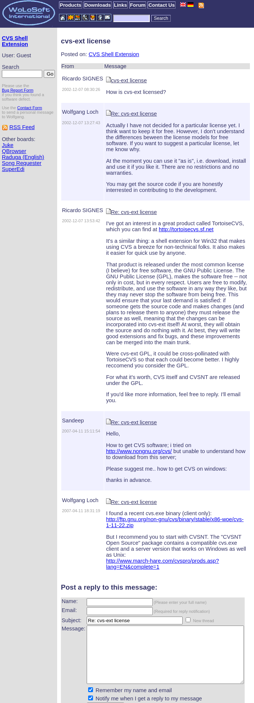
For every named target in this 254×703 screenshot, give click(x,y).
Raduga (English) (13, 172)
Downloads (97, 5)
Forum (137, 5)
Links (120, 5)
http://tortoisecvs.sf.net (157, 217)
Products (70, 5)
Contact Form (29, 115)
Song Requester (21, 181)
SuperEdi (13, 187)
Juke (7, 158)
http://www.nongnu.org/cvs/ (213, 421)
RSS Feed (22, 140)
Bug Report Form (17, 98)
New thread (190, 585)
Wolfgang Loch (67, 112)
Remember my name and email (121, 666)
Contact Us (161, 5)
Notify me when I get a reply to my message (136, 674)
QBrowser (14, 163)
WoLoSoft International (135, 696)
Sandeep (60, 397)
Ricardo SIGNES (69, 79)
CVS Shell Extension (15, 41)
